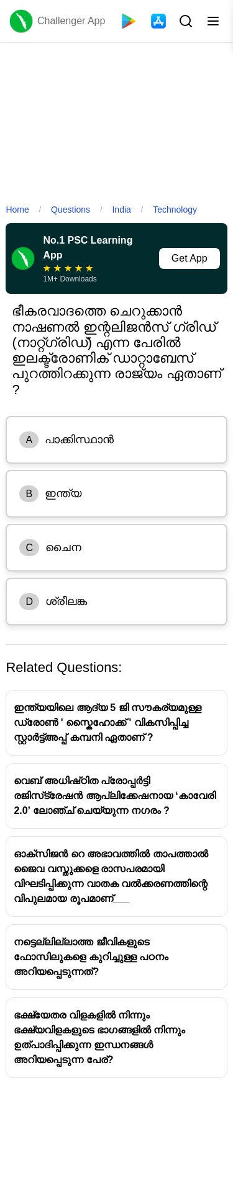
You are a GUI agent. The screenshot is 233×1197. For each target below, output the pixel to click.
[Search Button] (184, 21)
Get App (189, 258)
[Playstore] (128, 21)
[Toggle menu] (213, 21)
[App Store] (158, 21)
